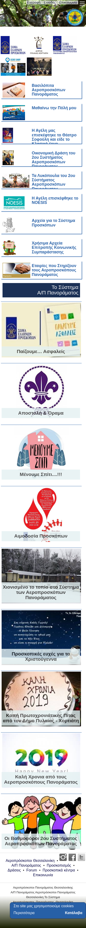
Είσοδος (50, 2)
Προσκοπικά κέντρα (59, 870)
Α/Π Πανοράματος (26, 865)
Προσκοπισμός (59, 865)
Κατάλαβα (73, 913)
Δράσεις (14, 870)
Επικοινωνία (68, 2)
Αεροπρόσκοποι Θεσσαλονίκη (30, 861)
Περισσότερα (24, 913)
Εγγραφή (34, 2)
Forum (31, 870)
